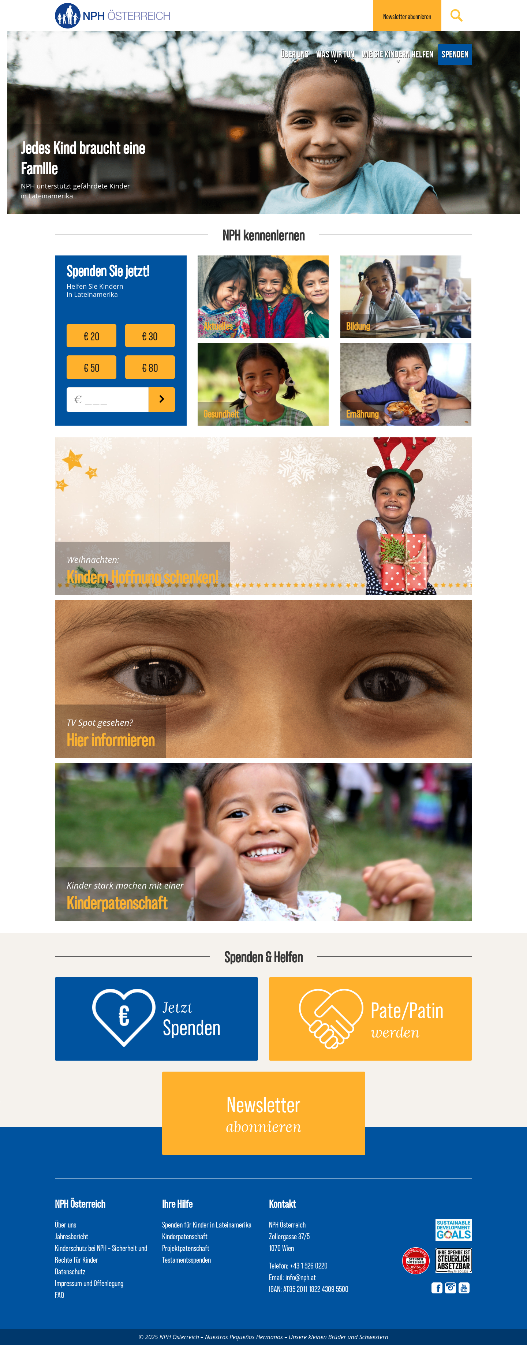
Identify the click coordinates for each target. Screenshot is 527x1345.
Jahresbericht (71, 1236)
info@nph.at (300, 1277)
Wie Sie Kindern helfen (397, 54)
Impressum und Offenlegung (89, 1283)
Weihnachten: (93, 559)
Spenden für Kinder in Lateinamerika (206, 1224)
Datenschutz (70, 1271)
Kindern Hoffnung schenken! (142, 576)
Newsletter (407, 16)
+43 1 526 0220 (309, 1265)
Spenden (455, 54)
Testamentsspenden (186, 1259)
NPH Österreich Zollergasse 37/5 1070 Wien (289, 1235)
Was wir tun (335, 54)
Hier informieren (110, 739)
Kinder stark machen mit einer (125, 885)
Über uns (295, 54)
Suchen (456, 15)
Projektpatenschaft (185, 1247)
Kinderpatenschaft (117, 902)
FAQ (59, 1294)
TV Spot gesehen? (100, 722)
